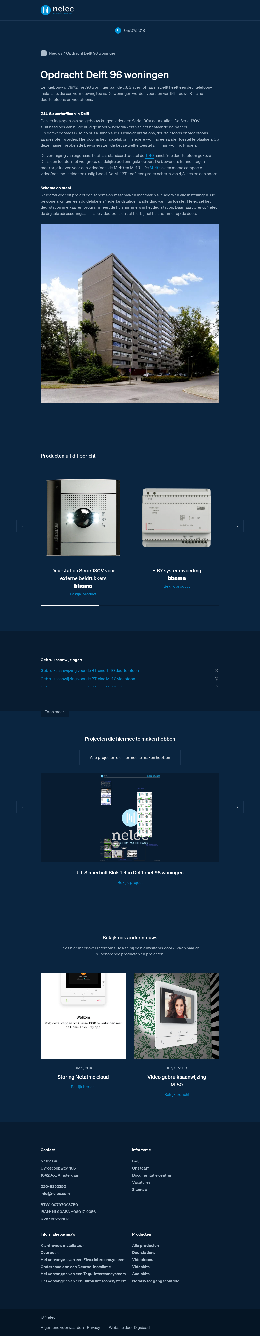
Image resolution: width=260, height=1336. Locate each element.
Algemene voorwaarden (62, 1327)
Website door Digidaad (129, 1327)
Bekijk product (83, 593)
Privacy (93, 1327)
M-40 (155, 167)
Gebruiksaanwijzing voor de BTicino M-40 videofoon (88, 678)
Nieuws (55, 53)
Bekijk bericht (83, 1086)
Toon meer (54, 711)
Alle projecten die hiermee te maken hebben (130, 757)
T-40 (149, 155)
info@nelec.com (55, 1193)
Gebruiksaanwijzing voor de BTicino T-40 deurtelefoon (90, 670)
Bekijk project (130, 882)
